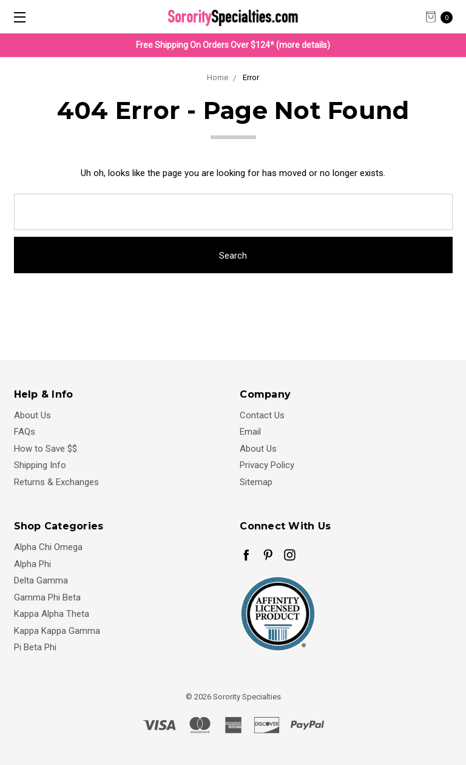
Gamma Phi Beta (47, 597)
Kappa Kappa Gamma (57, 630)
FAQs (24, 431)
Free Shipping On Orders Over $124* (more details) (233, 45)
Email (250, 431)
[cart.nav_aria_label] (442, 17)
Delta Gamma (41, 580)
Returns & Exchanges (56, 482)
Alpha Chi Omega (48, 547)
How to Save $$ (45, 448)
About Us (32, 415)
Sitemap (256, 482)
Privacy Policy (267, 465)
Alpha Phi (32, 564)
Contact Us (262, 415)
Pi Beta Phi (35, 647)
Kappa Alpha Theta (51, 613)
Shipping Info (40, 465)
